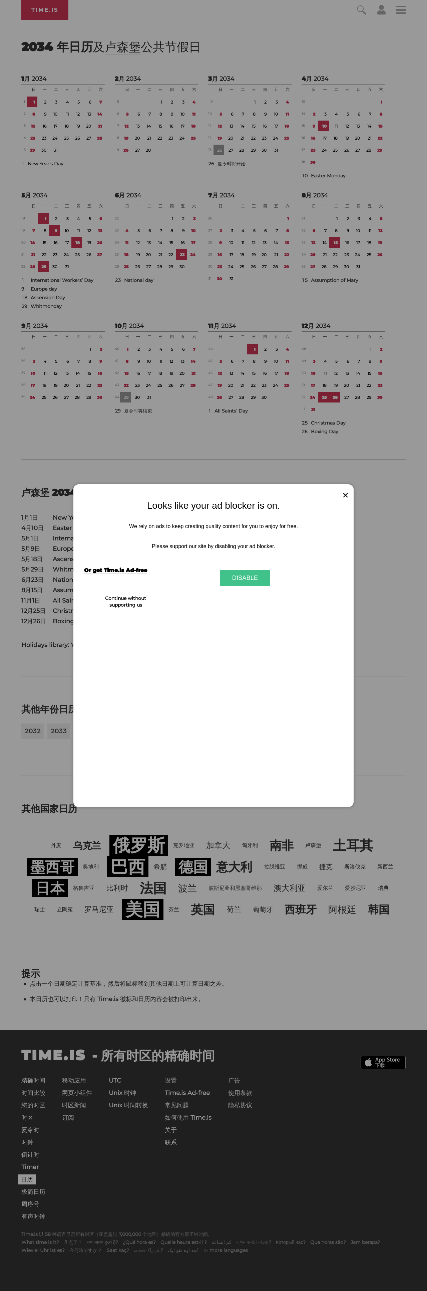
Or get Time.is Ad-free (115, 570)
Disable (245, 577)
